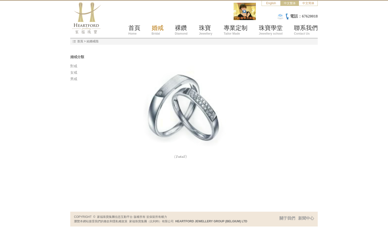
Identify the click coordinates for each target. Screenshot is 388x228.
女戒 (73, 72)
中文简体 (308, 3)
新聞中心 (306, 218)
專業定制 (235, 29)
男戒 (73, 79)
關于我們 (288, 218)
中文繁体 (290, 3)
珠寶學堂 (271, 29)
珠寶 (205, 29)
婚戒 (158, 29)
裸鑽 (181, 29)
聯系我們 (306, 29)
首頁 (134, 29)
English (271, 3)
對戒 (73, 66)
